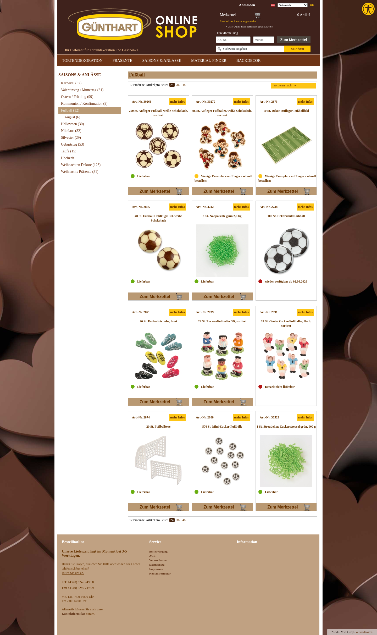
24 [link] (172, 85)
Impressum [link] (156, 569)
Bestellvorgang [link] (158, 551)
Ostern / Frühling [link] (77, 97)
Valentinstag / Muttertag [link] (82, 90)
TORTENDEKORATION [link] (82, 60)
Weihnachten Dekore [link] (81, 165)
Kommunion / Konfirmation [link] (84, 104)
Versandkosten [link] (158, 560)
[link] (369, 9)
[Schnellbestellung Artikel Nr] (233, 39)
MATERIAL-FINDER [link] (208, 60)
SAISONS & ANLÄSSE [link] (161, 60)
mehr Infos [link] (177, 101)
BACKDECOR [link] (248, 60)
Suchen (297, 49)
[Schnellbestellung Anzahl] (263, 39)
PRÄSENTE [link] (122, 60)
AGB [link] (152, 555)
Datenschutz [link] (156, 564)
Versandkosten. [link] (364, 631)
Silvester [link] (71, 138)
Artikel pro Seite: (157, 85)
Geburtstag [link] (72, 144)
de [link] (312, 4)
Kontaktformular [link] (160, 573)
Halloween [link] (72, 124)
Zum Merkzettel (293, 40)
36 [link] (178, 85)
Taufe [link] (68, 151)
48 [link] (184, 85)
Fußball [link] (70, 110)
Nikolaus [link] (71, 131)
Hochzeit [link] (67, 158)
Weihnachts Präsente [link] (79, 172)
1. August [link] (70, 117)
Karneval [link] (71, 83)
